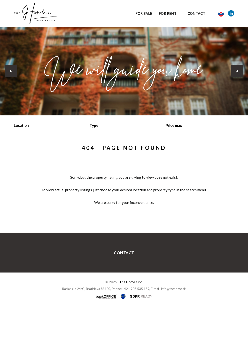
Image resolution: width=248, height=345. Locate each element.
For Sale (144, 13)
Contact (196, 13)
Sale (27, 150)
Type (94, 125)
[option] (124, 71)
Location (21, 125)
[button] (11, 71)
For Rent (168, 13)
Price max (174, 125)
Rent (50, 150)
